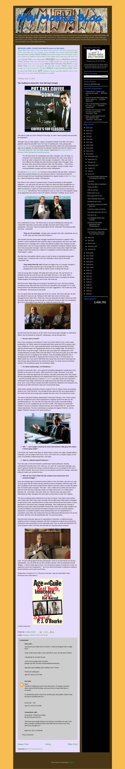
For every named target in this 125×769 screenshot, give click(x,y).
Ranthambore (73, 61)
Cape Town (34, 52)
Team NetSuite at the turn (95, 199)
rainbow (71, 71)
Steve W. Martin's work (33, 172)
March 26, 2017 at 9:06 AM (33, 730)
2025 (88, 127)
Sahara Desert (39, 64)
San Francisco (56, 64)
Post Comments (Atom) (34, 749)
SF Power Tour (30, 64)
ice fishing (51, 71)
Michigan (50, 59)
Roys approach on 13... (95, 196)
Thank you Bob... (93, 187)
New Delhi (37, 61)
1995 (88, 288)
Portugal (66, 61)
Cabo (28, 52)
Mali (38, 59)
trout (45, 73)
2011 (88, 256)
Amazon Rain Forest (36, 50)
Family (37, 54)
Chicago (52, 52)
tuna (48, 73)
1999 (88, 282)
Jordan (58, 56)
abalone (49, 68)
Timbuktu (58, 66)
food (30, 71)
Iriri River (48, 56)
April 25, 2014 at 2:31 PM (33, 706)
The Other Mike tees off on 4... (97, 212)
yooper (52, 73)
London (34, 59)
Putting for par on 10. (94, 201)
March (90, 243)
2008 (88, 264)
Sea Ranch (67, 64)
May (89, 237)
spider (31, 73)
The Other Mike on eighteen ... (97, 184)
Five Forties (51, 54)
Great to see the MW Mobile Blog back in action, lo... (97, 98)
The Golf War (49, 66)
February (91, 246)
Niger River (45, 61)
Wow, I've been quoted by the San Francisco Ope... (95, 117)
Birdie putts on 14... (93, 193)
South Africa (31, 66)
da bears (21, 71)
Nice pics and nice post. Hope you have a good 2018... (95, 111)
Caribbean (40, 52)
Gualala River (25, 56)
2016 (88, 145)
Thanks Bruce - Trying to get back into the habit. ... (95, 92)
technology (44, 635)
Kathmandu (63, 56)
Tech (37, 635)
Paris (61, 61)
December (91, 156)
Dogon (71, 52)
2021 (88, 130)
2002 (88, 279)
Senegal (75, 64)
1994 (88, 291)
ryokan (23, 73)
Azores (65, 50)
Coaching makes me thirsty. (96, 209)
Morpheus (66, 59)
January (91, 249)
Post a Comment (28, 735)
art (54, 68)
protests (65, 71)
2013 (88, 154)
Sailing (47, 64)
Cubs (66, 52)
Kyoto (72, 56)
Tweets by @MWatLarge (92, 84)
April (89, 240)
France (57, 54)
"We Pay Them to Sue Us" (99, 67)
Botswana (70, 50)
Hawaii (32, 56)
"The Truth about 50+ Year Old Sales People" (34, 150)
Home (48, 744)
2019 (88, 136)
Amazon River (48, 50)
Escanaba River (23, 54)
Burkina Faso (22, 52)
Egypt (75, 52)
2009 (88, 262)
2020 (88, 133)
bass (66, 68)
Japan (53, 56)
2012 (88, 253)
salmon (27, 73)
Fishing (43, 54)
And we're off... (92, 215)
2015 (88, 148)
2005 (88, 273)
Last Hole (90, 181)
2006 (88, 270)
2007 (88, 267)
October (91, 162)
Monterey (59, 59)
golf (40, 70)
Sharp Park (22, 66)
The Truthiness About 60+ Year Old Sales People (96, 233)
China (57, 52)
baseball (62, 68)
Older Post (72, 744)
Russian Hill (21, 64)
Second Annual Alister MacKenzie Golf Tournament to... (94, 224)
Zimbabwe (43, 68)
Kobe (68, 56)
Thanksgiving (40, 66)
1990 (88, 294)
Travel (64, 66)
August (90, 168)
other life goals (23, 191)
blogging (26, 635)
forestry (34, 71)
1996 (88, 285)
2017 (88, 142)
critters (75, 68)
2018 (88, 139)
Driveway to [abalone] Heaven (97, 229)
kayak (57, 71)
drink (26, 71)
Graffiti (48, 378)
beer (70, 68)
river (19, 73)
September (92, 165)
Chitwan (62, 52)
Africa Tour (26, 50)
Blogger (71, 762)
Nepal (32, 61)
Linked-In (32, 635)
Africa (20, 50)
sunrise (36, 73)
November (91, 159)
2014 (88, 151)
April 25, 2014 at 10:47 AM (33, 674)
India (43, 56)
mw (26, 681)
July (89, 171)
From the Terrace (66, 54)
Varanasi (28, 68)
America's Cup (57, 50)
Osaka (51, 61)
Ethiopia (31, 54)
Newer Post (23, 744)
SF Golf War (101, 61)
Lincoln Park (27, 59)
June (89, 174)
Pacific (57, 61)
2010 (88, 259)
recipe (75, 71)
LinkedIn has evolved (25, 146)
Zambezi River (35, 68)
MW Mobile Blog (59, 18)
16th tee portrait (92, 190)
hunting (45, 71)
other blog (71, 176)
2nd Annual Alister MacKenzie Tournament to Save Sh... (97, 177)
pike (60, 71)
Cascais (46, 52)
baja (57, 68)
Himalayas (38, 56)
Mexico (43, 59)
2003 (88, 276)
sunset (41, 73)
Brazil (75, 50)
